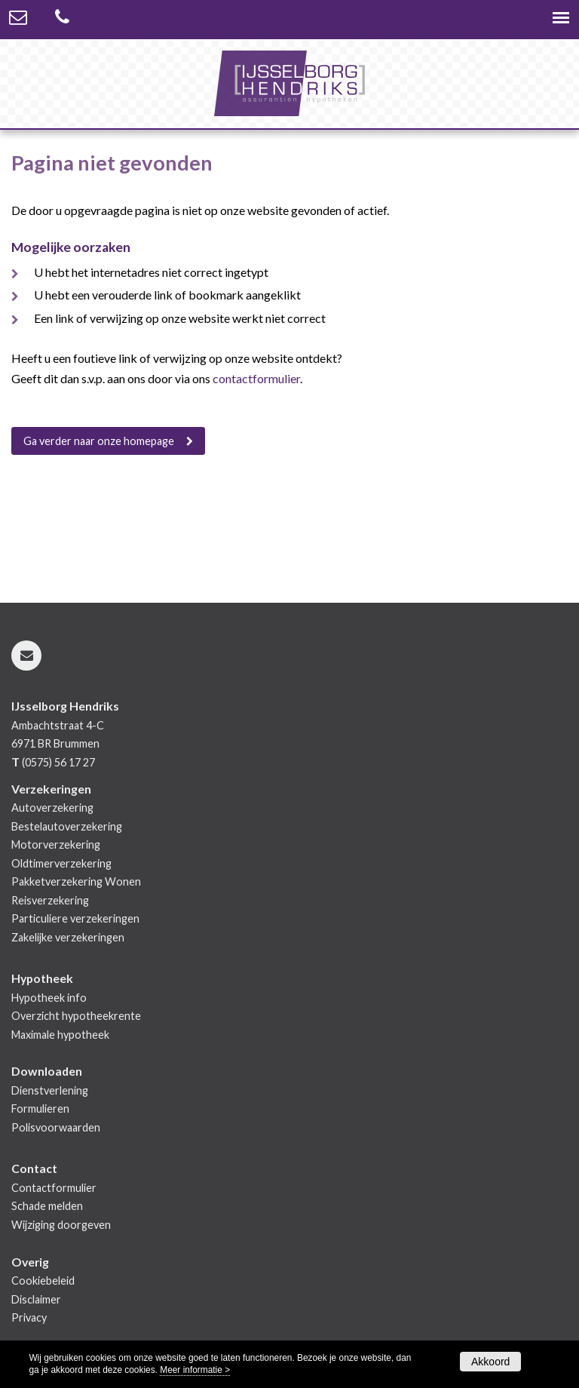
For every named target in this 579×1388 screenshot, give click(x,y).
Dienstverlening (49, 1090)
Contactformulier (53, 1187)
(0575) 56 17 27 (58, 762)
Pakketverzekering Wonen (76, 881)
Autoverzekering (52, 807)
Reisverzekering (50, 900)
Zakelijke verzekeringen (67, 937)
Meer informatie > (195, 1370)
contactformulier (256, 378)
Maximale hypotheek (60, 1034)
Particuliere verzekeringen (75, 918)
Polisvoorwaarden (55, 1127)
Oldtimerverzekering (61, 863)
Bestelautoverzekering (66, 826)
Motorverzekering (55, 844)
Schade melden (47, 1205)
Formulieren (40, 1108)
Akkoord (490, 1362)
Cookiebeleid (43, 1280)
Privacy (29, 1317)
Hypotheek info (49, 997)
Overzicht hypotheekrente (76, 1015)
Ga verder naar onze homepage (98, 441)
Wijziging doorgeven (61, 1224)
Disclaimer (36, 1299)
